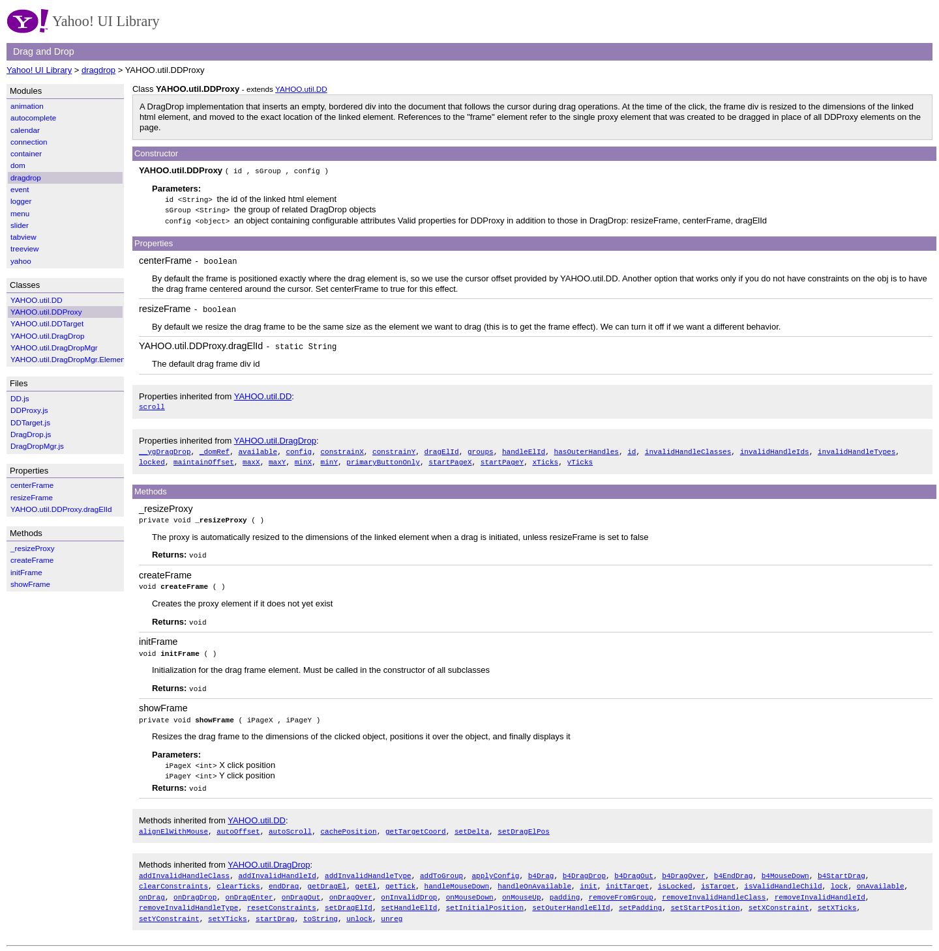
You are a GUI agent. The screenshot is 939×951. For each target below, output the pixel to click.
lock (839, 878)
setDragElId (348, 898)
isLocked (675, 878)
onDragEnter (249, 888)
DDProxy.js (29, 410)
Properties (153, 242)
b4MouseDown (785, 867)
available (257, 448)
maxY (277, 458)
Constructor (156, 153)
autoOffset (238, 823)
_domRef (215, 448)
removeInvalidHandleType (188, 898)
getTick (400, 878)
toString (320, 908)
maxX (251, 458)
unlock (359, 908)
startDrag (275, 908)
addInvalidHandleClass (184, 867)
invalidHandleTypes (856, 448)
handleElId (523, 448)
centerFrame (165, 259)
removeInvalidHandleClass (714, 888)
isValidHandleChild (783, 878)
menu (19, 213)
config (299, 448)
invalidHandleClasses (688, 448)
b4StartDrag (841, 867)
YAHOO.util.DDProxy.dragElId (201, 344)
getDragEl (327, 878)
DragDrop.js (30, 434)
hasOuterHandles (586, 448)
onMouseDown (470, 888)
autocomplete (33, 117)
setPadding (640, 898)
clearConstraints (173, 878)
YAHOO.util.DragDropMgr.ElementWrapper (83, 359)
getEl (365, 878)
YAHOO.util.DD (301, 89)
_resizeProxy (166, 505)
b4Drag (541, 867)
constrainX (341, 448)
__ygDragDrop (165, 448)
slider (19, 225)
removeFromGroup (620, 888)
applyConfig (495, 867)
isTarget (718, 878)
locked (152, 458)
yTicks (580, 458)
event (19, 189)
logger (21, 201)
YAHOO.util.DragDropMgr (54, 347)
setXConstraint (779, 898)
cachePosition (348, 823)
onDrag (152, 888)
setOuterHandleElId (571, 898)
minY (329, 458)
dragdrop (98, 70)
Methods (150, 487)
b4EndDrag (733, 867)
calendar (25, 130)
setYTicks (227, 908)
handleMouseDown (457, 878)
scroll (152, 404)
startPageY (502, 458)
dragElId (442, 448)
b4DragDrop (584, 867)
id (631, 448)
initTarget (627, 878)
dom (17, 165)
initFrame (158, 636)
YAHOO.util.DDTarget (46, 323)
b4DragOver (683, 867)
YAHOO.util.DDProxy (46, 311)
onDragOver (350, 888)
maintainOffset (203, 458)
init (588, 878)
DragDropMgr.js (37, 446)
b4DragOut (633, 867)
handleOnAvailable (534, 878)
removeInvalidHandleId (820, 888)
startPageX (449, 458)
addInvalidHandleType (368, 867)
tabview (23, 237)
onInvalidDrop (409, 888)
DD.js (19, 398)
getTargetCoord (415, 823)
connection (29, 141)
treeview (24, 248)
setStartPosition (704, 898)
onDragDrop (194, 888)
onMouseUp (521, 888)
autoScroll (290, 823)
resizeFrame (164, 307)
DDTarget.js (30, 422)
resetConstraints (281, 898)
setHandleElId (409, 898)
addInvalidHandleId (277, 867)
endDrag (284, 878)
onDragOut (301, 888)
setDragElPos (524, 823)
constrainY (393, 448)
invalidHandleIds (774, 448)
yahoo (20, 261)
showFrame (163, 702)
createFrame (165, 570)
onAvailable (880, 878)
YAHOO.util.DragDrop (275, 438)
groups (481, 448)
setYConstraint (169, 908)
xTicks (545, 458)
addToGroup (441, 867)
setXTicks (837, 898)
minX (303, 458)
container (26, 153)
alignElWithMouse (173, 823)
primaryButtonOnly (383, 458)
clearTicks (238, 878)
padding (565, 888)
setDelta (472, 823)
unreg (391, 908)
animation (27, 106)
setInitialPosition (485, 898)
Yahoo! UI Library (39, 70)
